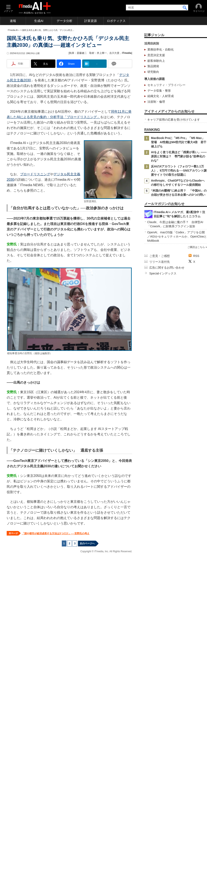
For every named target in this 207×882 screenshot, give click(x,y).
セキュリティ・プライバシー (166, 143)
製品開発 (153, 125)
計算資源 (90, 21)
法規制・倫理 (156, 160)
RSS (196, 705)
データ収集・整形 (159, 149)
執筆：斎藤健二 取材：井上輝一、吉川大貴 (94, 111)
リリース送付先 (159, 711)
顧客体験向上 (156, 119)
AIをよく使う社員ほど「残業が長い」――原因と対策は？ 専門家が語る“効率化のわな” (179, 333)
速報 (13, 21)
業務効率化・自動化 (160, 108)
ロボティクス (116, 21)
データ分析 (64, 21)
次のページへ (87, 616)
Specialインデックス (162, 723)
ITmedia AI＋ (14, 89)
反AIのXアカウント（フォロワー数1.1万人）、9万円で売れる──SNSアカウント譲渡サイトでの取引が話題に (179, 347)
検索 (185, 7)
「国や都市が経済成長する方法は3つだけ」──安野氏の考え (55, 606)
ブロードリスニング (35, 247)
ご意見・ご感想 (159, 705)
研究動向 (153, 130)
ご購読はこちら (196, 639)
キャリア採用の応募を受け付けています (173, 296)
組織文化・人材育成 (160, 155)
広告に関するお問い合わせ (166, 717)
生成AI (38, 21)
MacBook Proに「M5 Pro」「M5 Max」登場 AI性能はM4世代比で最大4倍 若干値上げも (178, 318)
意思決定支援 (156, 114)
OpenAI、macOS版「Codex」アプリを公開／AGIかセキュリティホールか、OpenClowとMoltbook (177, 629)
